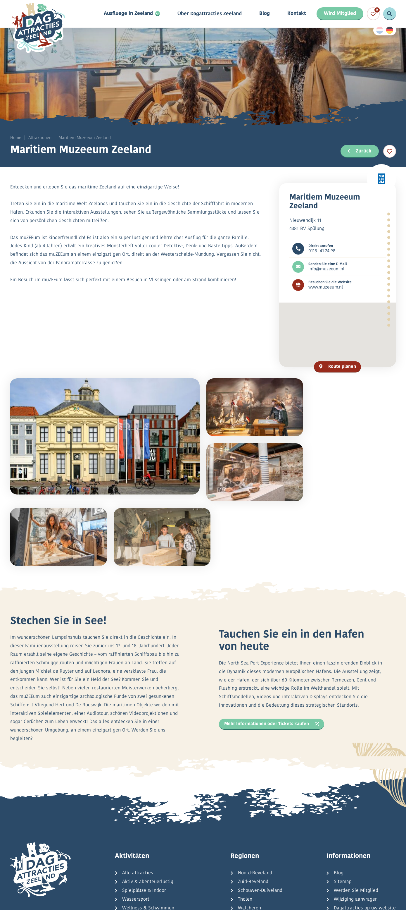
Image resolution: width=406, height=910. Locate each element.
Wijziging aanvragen (356, 828)
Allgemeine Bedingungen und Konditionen (215, 899)
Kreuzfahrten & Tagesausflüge (154, 855)
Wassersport (135, 828)
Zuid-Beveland (253, 811)
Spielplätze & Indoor (144, 820)
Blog (264, 14)
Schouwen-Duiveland (260, 820)
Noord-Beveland (255, 802)
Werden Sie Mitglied (356, 820)
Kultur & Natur (137, 846)
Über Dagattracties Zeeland (209, 14)
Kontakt (296, 14)
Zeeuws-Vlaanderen (259, 846)
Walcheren (249, 837)
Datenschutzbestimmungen (130, 899)
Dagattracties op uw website (365, 837)
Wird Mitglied (340, 13)
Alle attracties (137, 802)
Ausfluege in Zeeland (128, 14)
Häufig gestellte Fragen (359, 846)
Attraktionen (40, 138)
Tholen (245, 828)
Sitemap (343, 811)
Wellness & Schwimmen (148, 837)
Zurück (359, 150)
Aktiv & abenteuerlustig (147, 811)
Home (15, 138)
